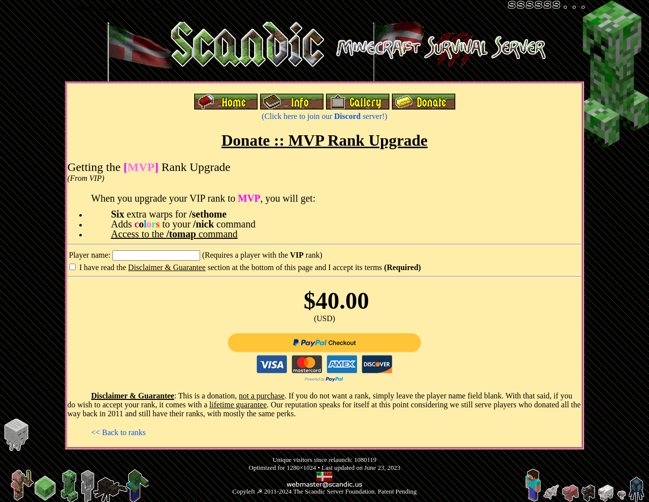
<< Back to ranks (118, 432)
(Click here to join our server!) (324, 116)
